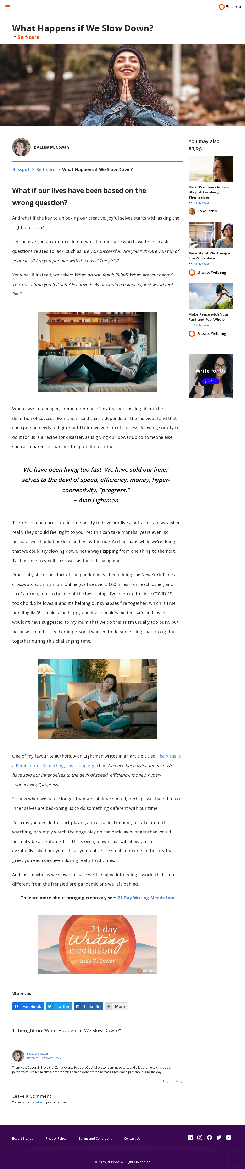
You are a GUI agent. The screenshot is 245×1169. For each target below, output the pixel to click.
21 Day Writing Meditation (145, 893)
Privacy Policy (59, 1134)
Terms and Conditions (100, 1134)
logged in (36, 1098)
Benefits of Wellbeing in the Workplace (210, 255)
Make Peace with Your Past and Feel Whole (208, 317)
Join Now (211, 381)
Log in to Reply (173, 1077)
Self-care (28, 37)
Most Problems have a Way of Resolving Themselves (209, 192)
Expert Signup (24, 1134)
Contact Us (140, 1134)
